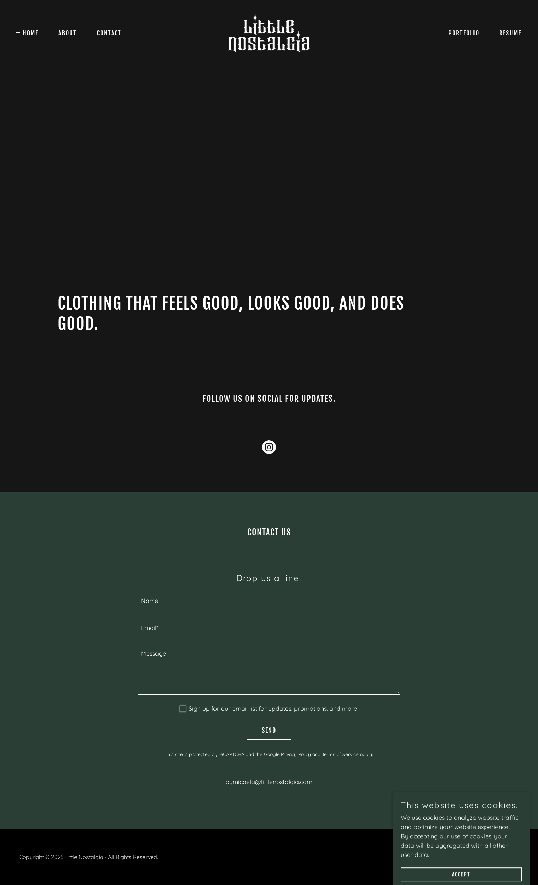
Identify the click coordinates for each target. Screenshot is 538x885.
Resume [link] (510, 33)
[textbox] (269, 600)
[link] (269, 32)
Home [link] (30, 33)
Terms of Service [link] (340, 754)
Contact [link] (109, 33)
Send (269, 730)
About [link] (67, 33)
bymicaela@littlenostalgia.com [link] (268, 782)
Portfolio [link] (463, 33)
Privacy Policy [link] (296, 754)
